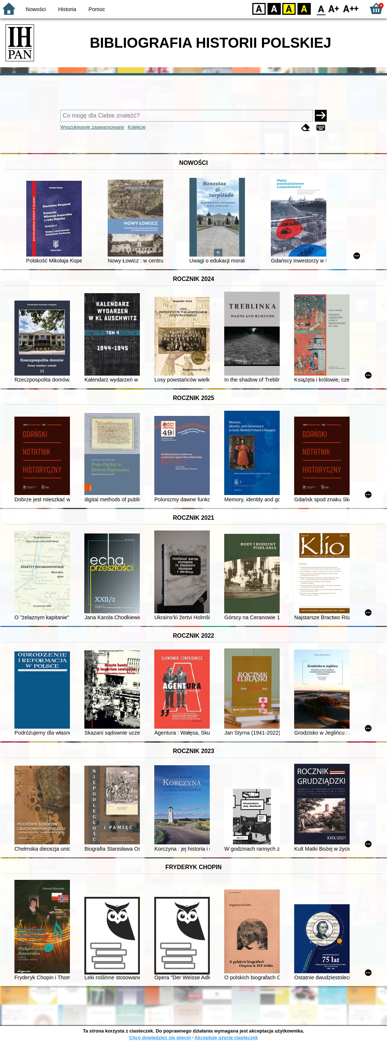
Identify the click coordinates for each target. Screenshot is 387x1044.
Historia (67, 9)
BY (304, 8)
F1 (333, 8)
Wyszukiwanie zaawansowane (92, 127)
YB (289, 8)
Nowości (36, 9)
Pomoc (96, 9)
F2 (350, 8)
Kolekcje (136, 127)
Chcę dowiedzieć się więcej (160, 1037)
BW (274, 8)
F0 (320, 8)
